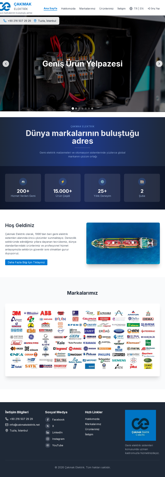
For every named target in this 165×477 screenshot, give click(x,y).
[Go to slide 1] (73, 108)
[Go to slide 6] (89, 108)
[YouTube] (62, 445)
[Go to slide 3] (79, 108)
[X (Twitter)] (62, 426)
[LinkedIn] (62, 432)
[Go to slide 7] (92, 108)
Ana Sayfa (50, 8)
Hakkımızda (68, 8)
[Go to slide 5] (86, 108)
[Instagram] (62, 438)
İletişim (121, 8)
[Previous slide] (6, 64)
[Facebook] (62, 419)
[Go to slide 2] (76, 108)
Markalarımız (87, 8)
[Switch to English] (136, 8)
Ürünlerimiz (106, 8)
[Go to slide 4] (82, 108)
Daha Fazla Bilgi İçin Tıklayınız (26, 262)
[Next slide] (159, 64)
